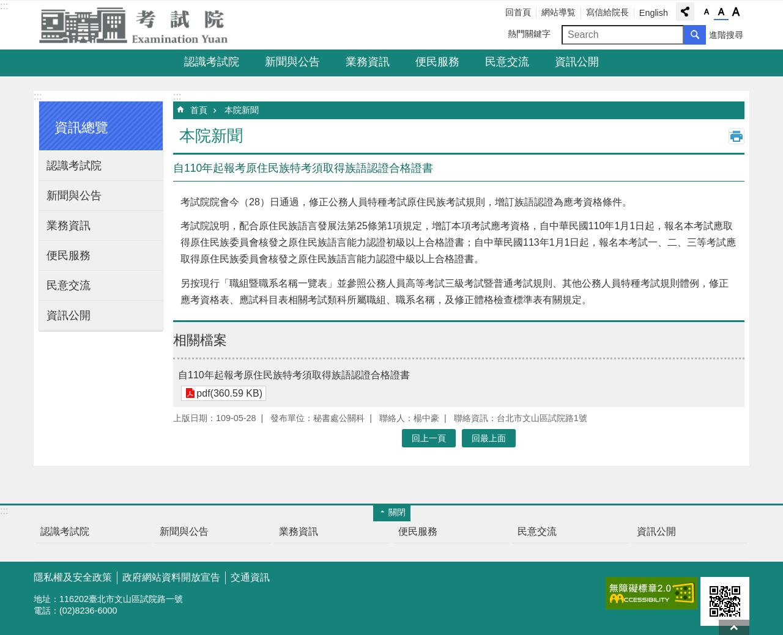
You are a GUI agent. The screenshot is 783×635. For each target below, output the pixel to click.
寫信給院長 (607, 12)
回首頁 (518, 12)
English (653, 13)
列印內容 (736, 136)
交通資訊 (250, 577)
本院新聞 (242, 110)
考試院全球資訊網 (141, 25)
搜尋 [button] (695, 35)
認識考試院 (211, 62)
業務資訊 (368, 62)
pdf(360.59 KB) (229, 393)
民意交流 (507, 62)
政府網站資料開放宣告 (171, 577)
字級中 (721, 12)
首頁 (198, 110)
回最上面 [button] (489, 438)
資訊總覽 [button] (81, 127)
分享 (685, 11)
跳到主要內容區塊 (6, 6)
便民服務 (437, 62)
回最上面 (734, 627)
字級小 (706, 12)
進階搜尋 (726, 35)
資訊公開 (577, 62)
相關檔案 (200, 340)
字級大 (736, 12)
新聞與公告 (292, 62)
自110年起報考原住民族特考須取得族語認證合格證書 (294, 375)
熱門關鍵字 (529, 34)
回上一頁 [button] (429, 438)
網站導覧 (558, 12)
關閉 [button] (397, 512)
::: (4, 6)
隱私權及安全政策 (73, 577)
